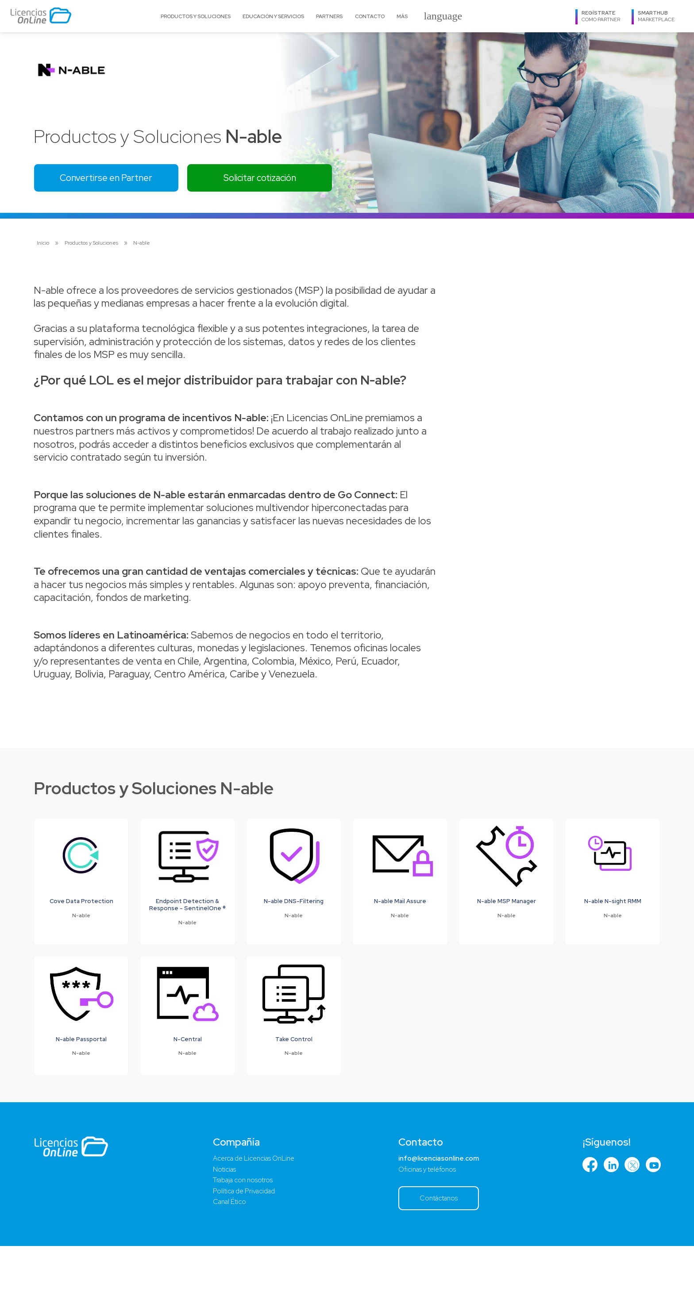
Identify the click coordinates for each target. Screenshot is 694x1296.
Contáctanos (436, 1246)
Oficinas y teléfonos (423, 1215)
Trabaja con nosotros (243, 1227)
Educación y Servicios (273, 16)
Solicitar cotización (286, 179)
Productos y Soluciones (196, 16)
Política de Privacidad (243, 1239)
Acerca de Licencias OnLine (254, 1203)
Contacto (370, 16)
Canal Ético (227, 1252)
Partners (329, 16)
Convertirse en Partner (115, 179)
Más (402, 16)
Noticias (222, 1215)
